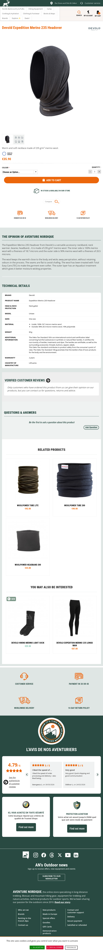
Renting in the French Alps (24, 919)
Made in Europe (50, 914)
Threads (51, 855)
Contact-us (23, 925)
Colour (5, 168)
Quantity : (96, 167)
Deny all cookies (54, 947)
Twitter (59, 855)
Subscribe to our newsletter (51, 877)
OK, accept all (37, 947)
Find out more (26, 827)
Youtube (68, 855)
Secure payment (74, 921)
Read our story (62, 902)
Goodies (46, 922)
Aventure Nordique (27, 892)
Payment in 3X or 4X (79, 684)
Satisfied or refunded (77, 925)
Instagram (35, 855)
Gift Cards (47, 926)
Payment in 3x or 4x (20, 218)
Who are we (23, 910)
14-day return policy (83, 218)
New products (49, 910)
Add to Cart (53, 180)
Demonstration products (50, 932)
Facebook (43, 855)
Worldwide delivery (51, 218)
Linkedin (76, 855)
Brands (21, 914)
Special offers (49, 918)
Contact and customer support (75, 911)
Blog (26, 855)
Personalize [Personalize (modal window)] (71, 947)
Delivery (71, 916)
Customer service (24, 684)
